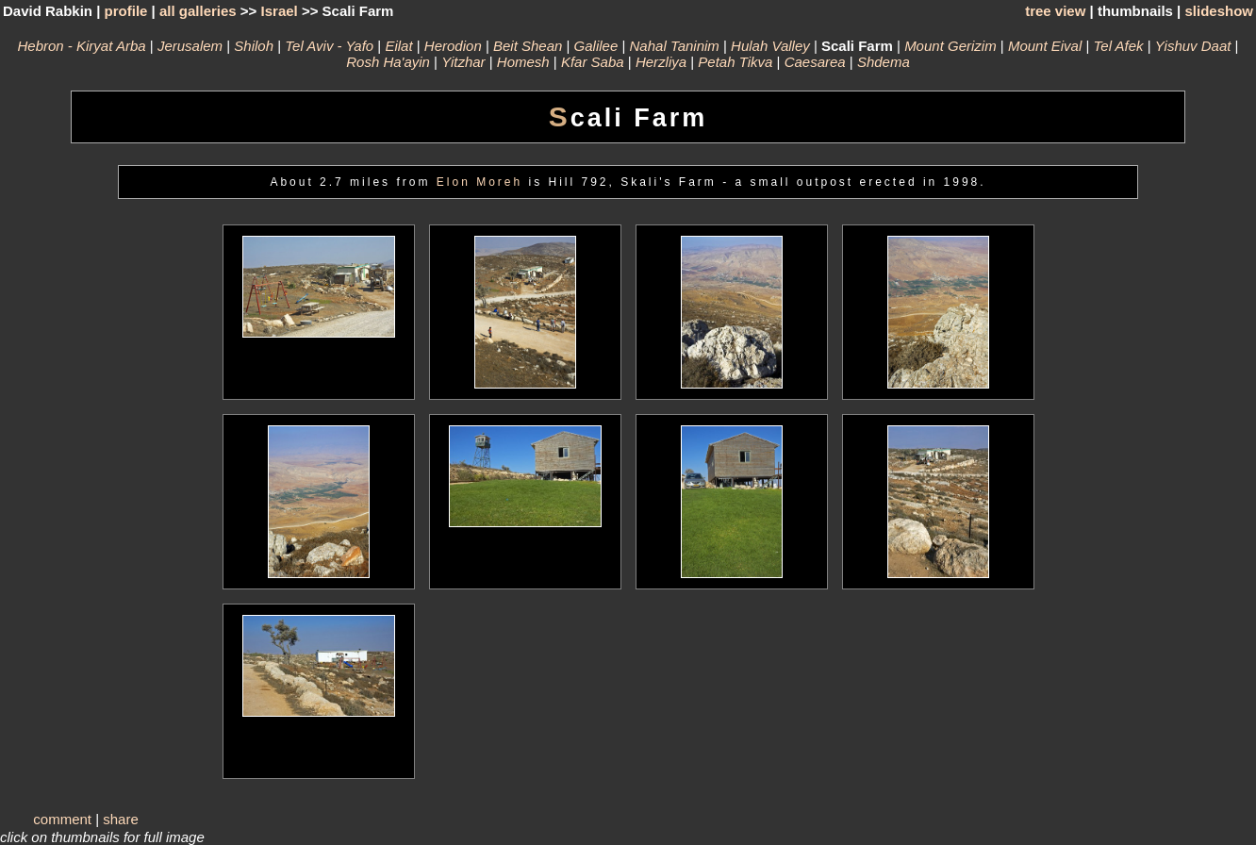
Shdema (883, 62)
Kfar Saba (592, 62)
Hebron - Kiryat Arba (81, 46)
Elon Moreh (479, 182)
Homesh (523, 62)
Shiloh (253, 46)
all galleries (198, 11)
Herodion (453, 46)
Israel (279, 11)
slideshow (1218, 11)
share (121, 819)
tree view (1055, 11)
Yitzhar (463, 62)
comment (62, 819)
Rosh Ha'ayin (388, 62)
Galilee (596, 46)
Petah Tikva (735, 62)
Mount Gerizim (950, 46)
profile (126, 11)
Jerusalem (190, 46)
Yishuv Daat (1193, 46)
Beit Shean (527, 46)
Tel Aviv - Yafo (329, 46)
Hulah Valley (770, 46)
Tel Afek (1119, 46)
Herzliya (661, 62)
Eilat (398, 46)
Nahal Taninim (674, 46)
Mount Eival (1045, 46)
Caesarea (815, 62)
